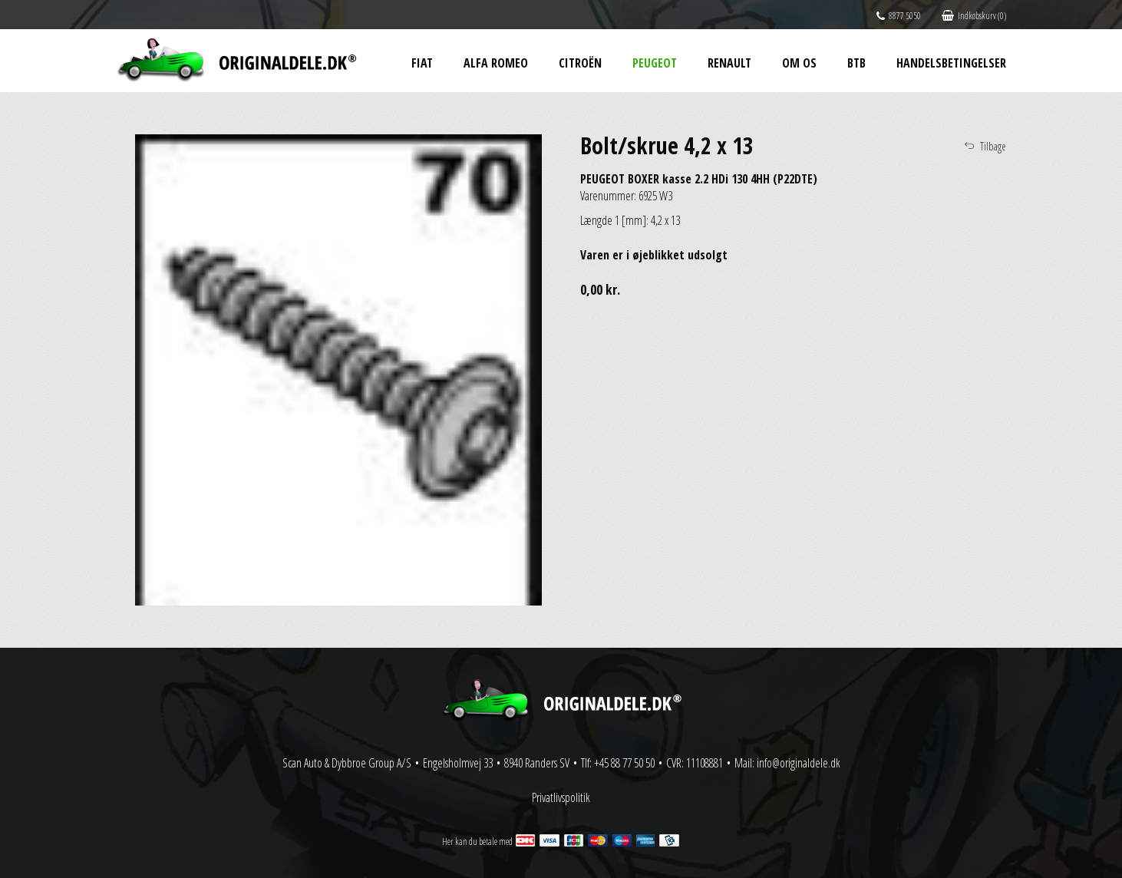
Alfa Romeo (496, 63)
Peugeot (654, 63)
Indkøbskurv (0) (974, 15)
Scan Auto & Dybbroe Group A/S (346, 762)
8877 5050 (898, 15)
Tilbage (993, 146)
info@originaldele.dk (798, 762)
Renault (729, 63)
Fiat (422, 63)
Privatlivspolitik (561, 797)
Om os (799, 63)
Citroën (580, 63)
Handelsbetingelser (951, 63)
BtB (856, 63)
